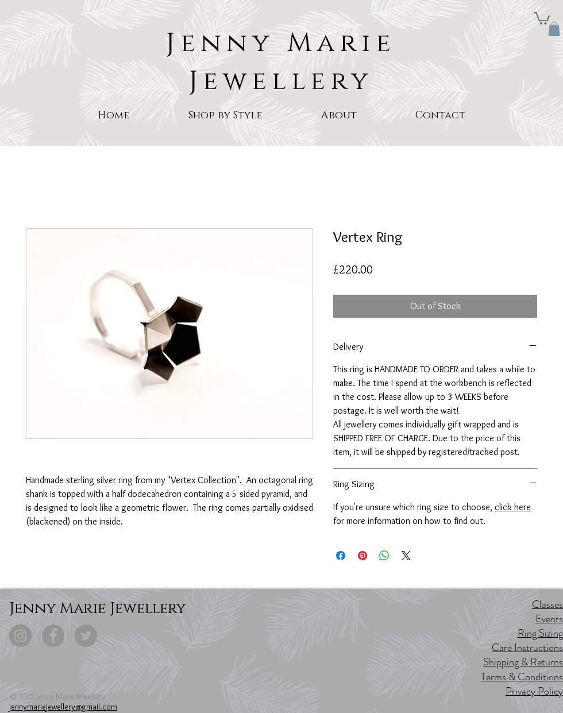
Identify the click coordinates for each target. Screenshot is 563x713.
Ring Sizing (540, 633)
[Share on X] (406, 555)
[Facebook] (53, 636)
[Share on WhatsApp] (384, 555)
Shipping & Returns (523, 661)
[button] (542, 18)
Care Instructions (527, 647)
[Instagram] (20, 636)
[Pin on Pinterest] (362, 555)
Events (549, 618)
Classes (547, 604)
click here (513, 507)
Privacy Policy (534, 691)
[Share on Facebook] (341, 555)
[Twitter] (86, 636)
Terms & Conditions (522, 676)
